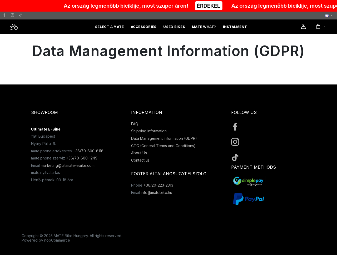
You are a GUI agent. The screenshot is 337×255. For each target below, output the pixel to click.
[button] (328, 16)
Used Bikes (174, 26)
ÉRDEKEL (211, 6)
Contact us (140, 160)
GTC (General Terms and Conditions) (163, 145)
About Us (139, 153)
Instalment (235, 26)
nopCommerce (57, 240)
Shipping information (149, 131)
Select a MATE (109, 26)
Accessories (144, 26)
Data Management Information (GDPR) (164, 138)
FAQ (134, 124)
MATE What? (204, 26)
